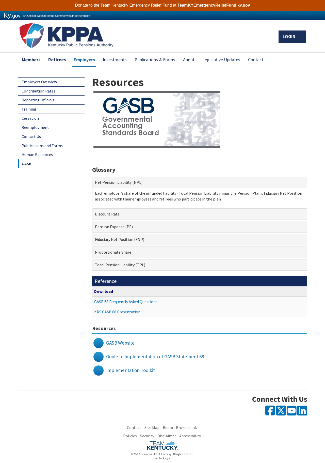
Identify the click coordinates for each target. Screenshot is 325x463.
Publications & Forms (155, 60)
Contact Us (31, 136)
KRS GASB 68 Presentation (117, 311)
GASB (26, 163)
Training (29, 109)
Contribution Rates (38, 91)
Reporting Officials (38, 99)
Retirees (57, 60)
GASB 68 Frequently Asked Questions (125, 301)
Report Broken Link (180, 427)
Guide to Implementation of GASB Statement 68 (155, 356)
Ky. (12, 15)
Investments (115, 60)
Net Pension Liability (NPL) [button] (118, 182)
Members (31, 60)
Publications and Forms (42, 145)
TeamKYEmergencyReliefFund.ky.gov (213, 5)
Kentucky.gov (162, 458)
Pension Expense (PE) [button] (114, 226)
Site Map (151, 427)
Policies (130, 435)
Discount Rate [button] (107, 214)
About (188, 60)
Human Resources (37, 154)
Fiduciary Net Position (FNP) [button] (119, 239)
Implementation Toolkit (130, 370)
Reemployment (35, 127)
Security (147, 435)
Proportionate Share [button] (113, 252)
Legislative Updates (221, 60)
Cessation (30, 118)
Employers (84, 60)
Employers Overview (39, 81)
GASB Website (120, 343)
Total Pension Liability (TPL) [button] (120, 264)
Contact (255, 60)
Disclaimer (166, 435)
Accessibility (190, 435)
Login (292, 36)
